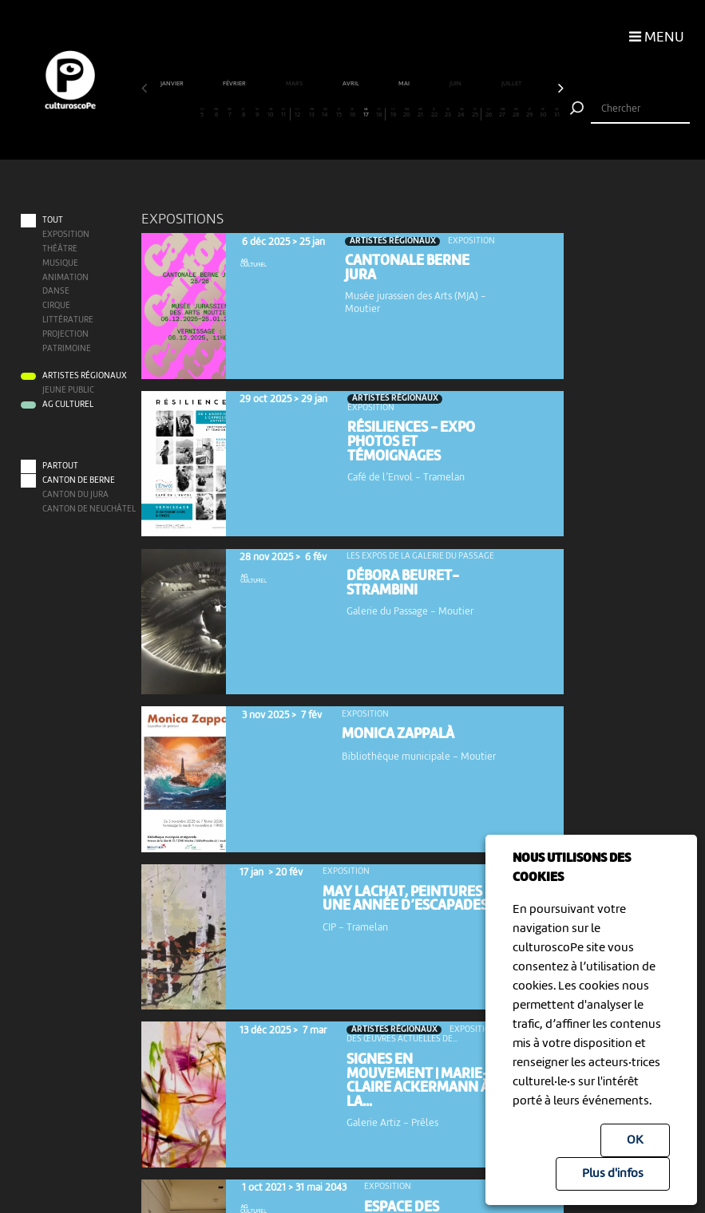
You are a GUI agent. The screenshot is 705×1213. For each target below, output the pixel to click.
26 (488, 113)
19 (393, 113)
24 (461, 113)
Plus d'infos (613, 1174)
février (235, 84)
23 (448, 113)
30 (543, 113)
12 (297, 113)
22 (434, 113)
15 (338, 113)
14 (325, 113)
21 (420, 113)
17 (365, 113)
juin (456, 84)
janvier (172, 84)
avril (352, 84)
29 (529, 113)
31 (557, 113)
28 (515, 113)
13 (311, 113)
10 (270, 113)
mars (295, 84)
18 (380, 113)
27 (502, 113)
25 (475, 113)
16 (352, 113)
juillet (512, 84)
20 (407, 113)
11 (284, 113)
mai (404, 84)
